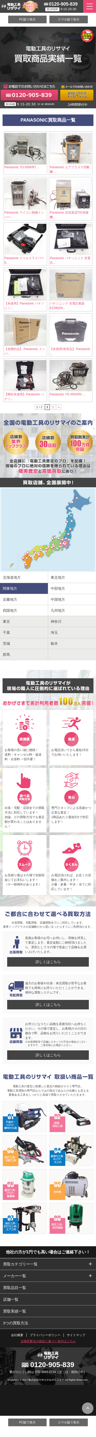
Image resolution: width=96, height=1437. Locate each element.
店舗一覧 (10, 1299)
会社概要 (17, 1335)
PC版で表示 (27, 19)
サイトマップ (76, 1335)
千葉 (6, 632)
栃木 (54, 643)
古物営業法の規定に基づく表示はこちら (48, 1341)
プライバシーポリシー (45, 1335)
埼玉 (54, 632)
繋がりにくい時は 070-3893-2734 (32, 1372)
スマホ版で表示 (68, 19)
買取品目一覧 (14, 1287)
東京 (6, 621)
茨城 (6, 643)
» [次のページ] (59, 407)
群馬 (6, 654)
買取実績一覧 (14, 1311)
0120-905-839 (63, 4)
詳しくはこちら (48, 962)
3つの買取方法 (15, 1323)
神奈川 (56, 621)
